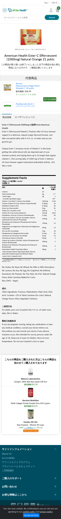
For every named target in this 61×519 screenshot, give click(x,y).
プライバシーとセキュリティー (18, 466)
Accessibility (8, 457)
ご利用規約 (8, 470)
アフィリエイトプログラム (16, 462)
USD (54, 3)
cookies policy (29, 511)
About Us (7, 453)
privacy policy (46, 511)
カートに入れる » (50, 99)
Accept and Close (31, 515)
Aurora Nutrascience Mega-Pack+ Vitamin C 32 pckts (28, 85)
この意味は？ (29, 428)
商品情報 (6, 117)
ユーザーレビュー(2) (25, 117)
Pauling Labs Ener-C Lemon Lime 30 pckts (25, 105)
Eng (45, 3)
